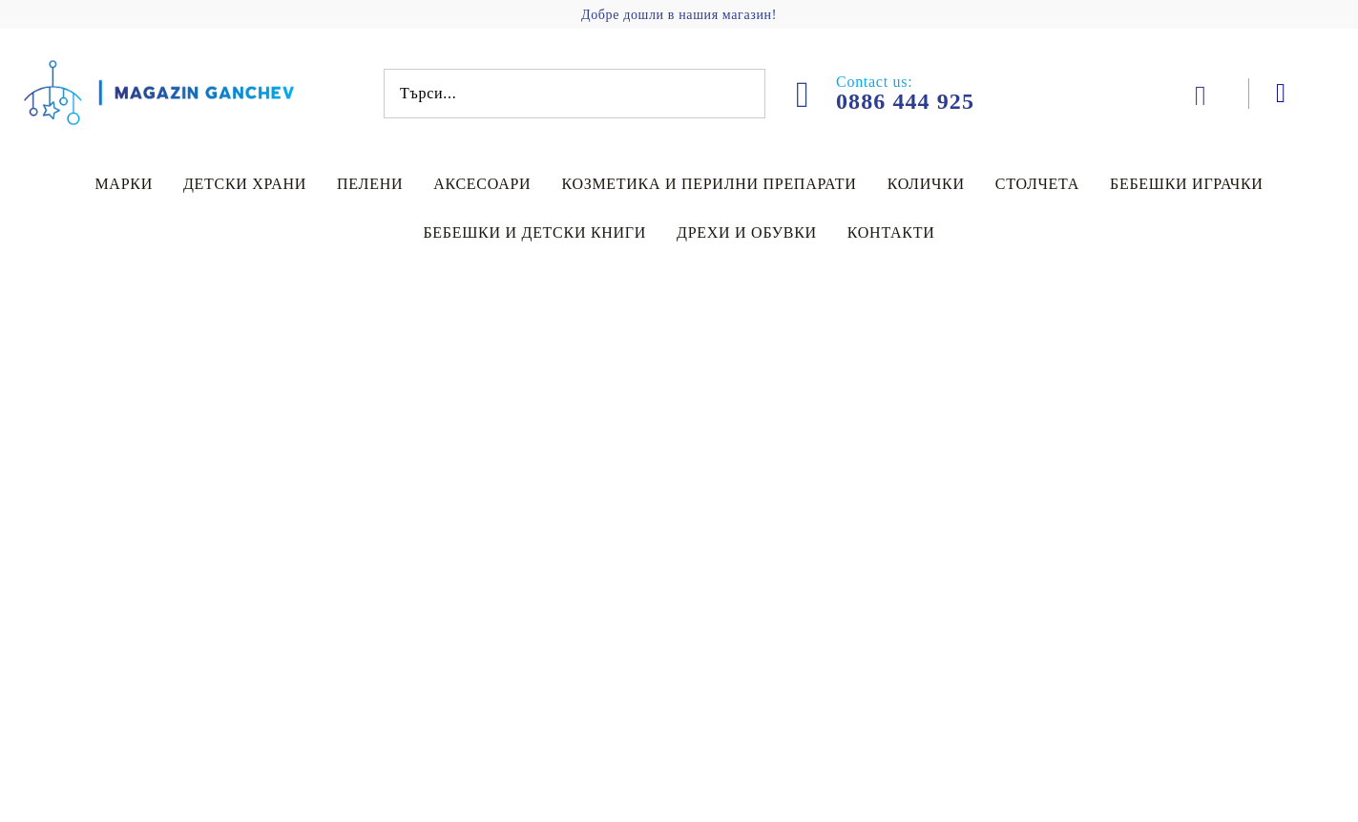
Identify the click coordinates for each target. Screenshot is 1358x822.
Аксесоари (482, 184)
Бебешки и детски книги (534, 232)
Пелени (370, 184)
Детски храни (244, 184)
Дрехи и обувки (747, 232)
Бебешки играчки (1187, 184)
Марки (123, 184)
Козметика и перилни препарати (708, 184)
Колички (926, 184)
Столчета (1037, 184)
